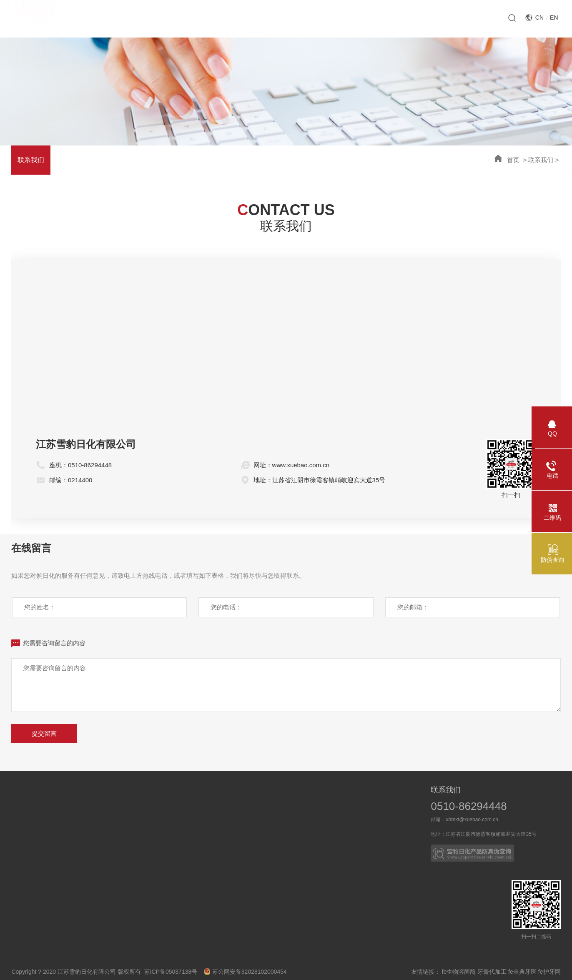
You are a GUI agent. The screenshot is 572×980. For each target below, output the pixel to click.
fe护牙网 (549, 971)
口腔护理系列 (232, 810)
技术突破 (94, 842)
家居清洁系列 (232, 826)
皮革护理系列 (232, 842)
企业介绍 (25, 810)
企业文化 (25, 857)
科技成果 (94, 810)
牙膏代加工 (492, 971)
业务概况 (305, 810)
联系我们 (540, 159)
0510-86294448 (469, 806)
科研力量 (94, 826)
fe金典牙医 (522, 971)
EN (554, 17)
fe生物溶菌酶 (459, 971)
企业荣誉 (25, 826)
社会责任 (25, 842)
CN (539, 17)
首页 (513, 159)
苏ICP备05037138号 (173, 971)
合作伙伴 (305, 826)
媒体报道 (162, 826)
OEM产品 (304, 842)
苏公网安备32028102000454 (245, 971)
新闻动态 (162, 810)
